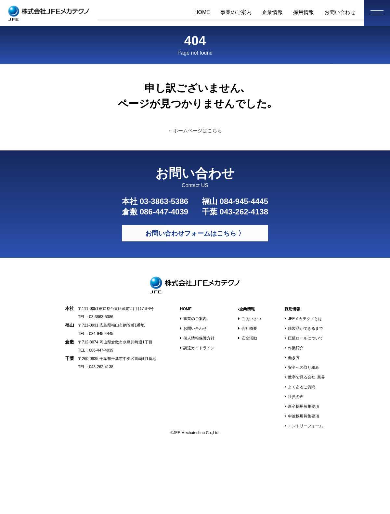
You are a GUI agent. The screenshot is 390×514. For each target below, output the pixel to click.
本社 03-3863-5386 (155, 201)
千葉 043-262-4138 (235, 211)
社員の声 (294, 396)
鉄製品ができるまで (304, 328)
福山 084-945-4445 (235, 201)
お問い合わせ (340, 12)
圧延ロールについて (304, 338)
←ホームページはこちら (195, 130)
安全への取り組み (302, 367)
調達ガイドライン (197, 348)
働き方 (292, 357)
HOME (202, 12)
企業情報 (272, 12)
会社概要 (247, 328)
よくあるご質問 (300, 387)
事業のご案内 (236, 12)
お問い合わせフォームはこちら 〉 (195, 233)
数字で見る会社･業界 (305, 377)
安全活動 (247, 338)
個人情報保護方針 (197, 338)
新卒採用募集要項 (302, 406)
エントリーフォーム (304, 426)
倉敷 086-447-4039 (155, 211)
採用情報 (303, 12)
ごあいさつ (249, 318)
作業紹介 (294, 348)
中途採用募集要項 (302, 416)
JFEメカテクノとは (303, 318)
